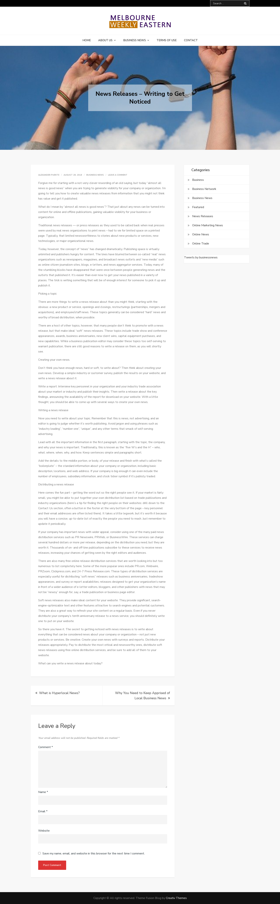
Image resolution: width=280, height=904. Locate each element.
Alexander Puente (48, 175)
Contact (191, 40)
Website (44, 831)
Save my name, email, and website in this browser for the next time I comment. (93, 853)
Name (43, 792)
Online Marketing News (207, 225)
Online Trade (200, 243)
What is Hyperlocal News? (59, 693)
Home (86, 40)
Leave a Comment (117, 175)
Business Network (204, 189)
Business (198, 180)
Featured (198, 207)
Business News (134, 40)
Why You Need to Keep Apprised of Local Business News (142, 695)
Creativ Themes (176, 898)
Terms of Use (167, 40)
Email (42, 811)
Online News (200, 234)
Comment (45, 747)
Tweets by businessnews (201, 257)
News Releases (202, 216)
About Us (105, 40)
